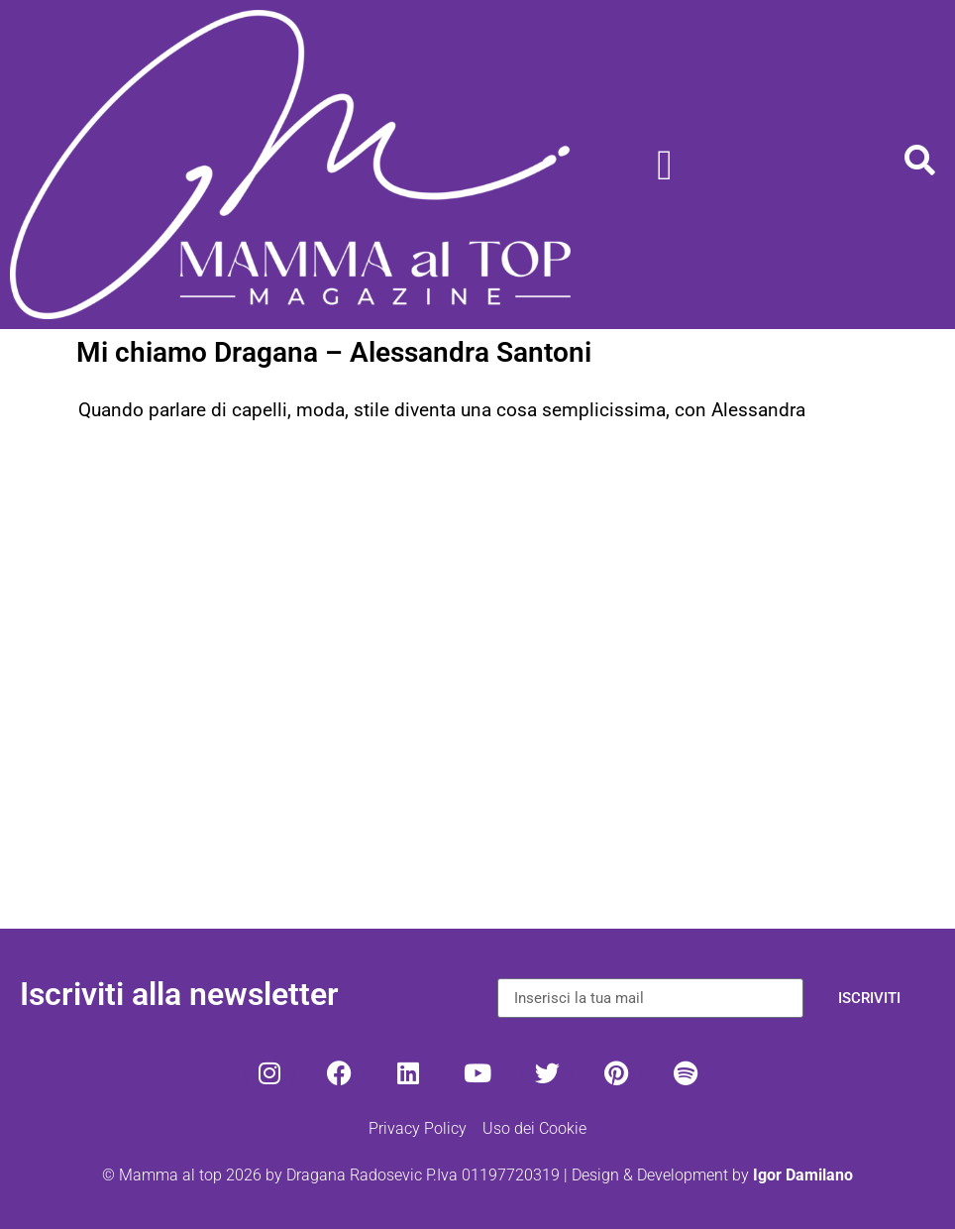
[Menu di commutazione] (665, 165)
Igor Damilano (803, 1175)
